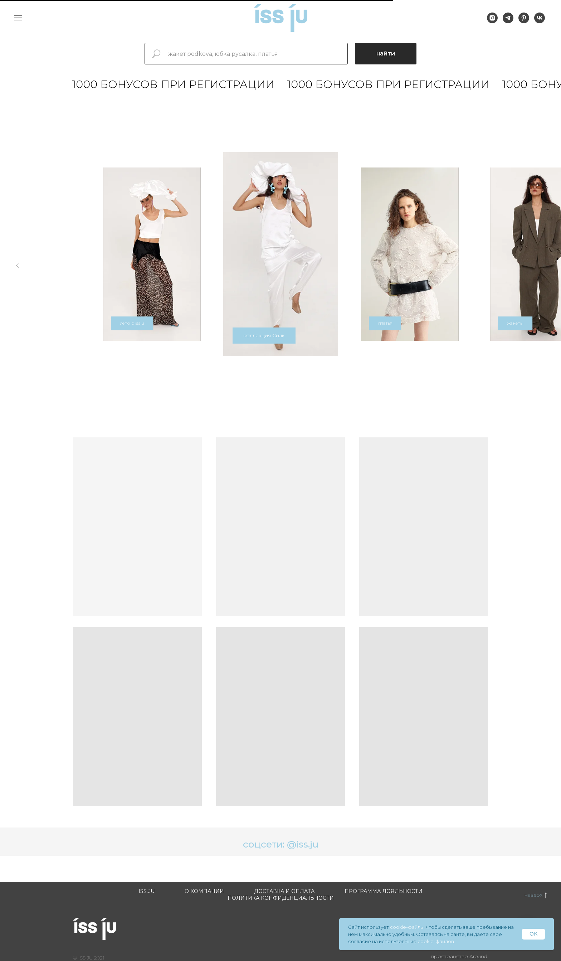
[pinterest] (523, 21)
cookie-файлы (407, 927)
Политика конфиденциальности (281, 898)
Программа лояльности (384, 891)
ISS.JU (146, 891)
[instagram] (492, 21)
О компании (204, 891)
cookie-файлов (436, 941)
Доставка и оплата (284, 891)
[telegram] (508, 21)
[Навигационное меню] (18, 17)
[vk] (539, 21)
